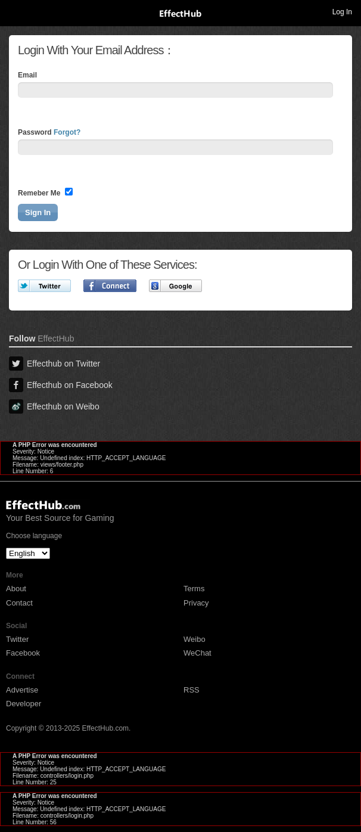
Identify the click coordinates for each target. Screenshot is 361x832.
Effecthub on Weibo (54, 406)
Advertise (22, 689)
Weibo (194, 639)
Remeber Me (45, 192)
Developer (23, 703)
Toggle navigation (14, 11)
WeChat (197, 652)
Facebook (23, 652)
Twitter (17, 639)
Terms (193, 588)
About (16, 588)
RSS (191, 689)
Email (27, 75)
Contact (19, 602)
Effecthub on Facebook (61, 385)
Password (49, 132)
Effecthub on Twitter (54, 363)
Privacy (196, 602)
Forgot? (67, 132)
